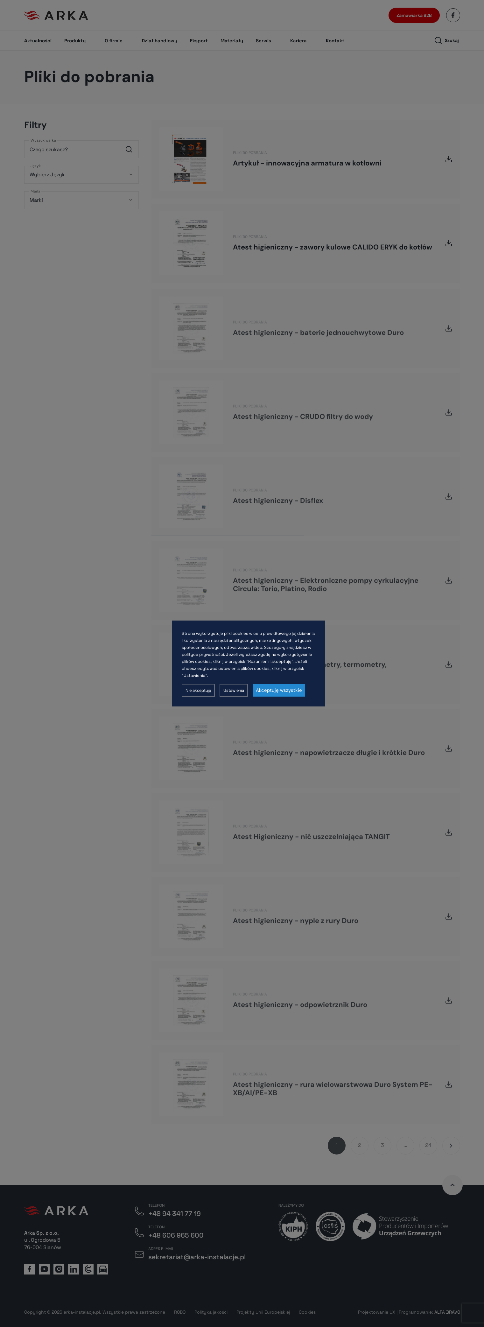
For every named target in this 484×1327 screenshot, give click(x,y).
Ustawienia (233, 690)
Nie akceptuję (198, 690)
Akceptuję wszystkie (279, 690)
